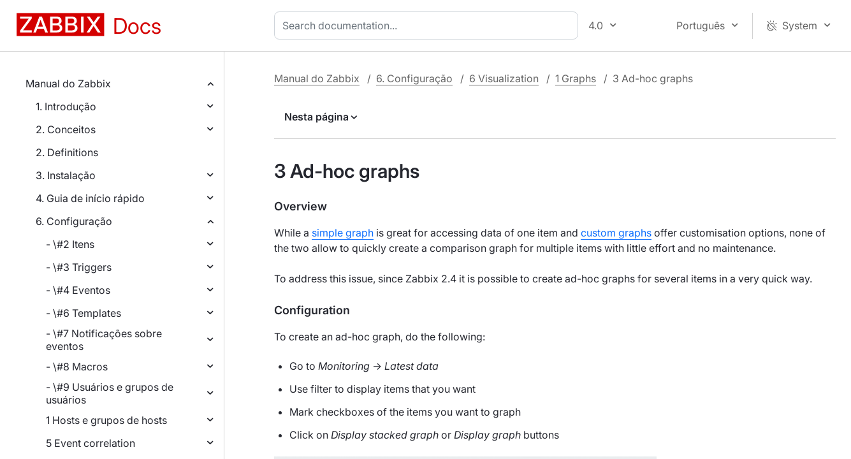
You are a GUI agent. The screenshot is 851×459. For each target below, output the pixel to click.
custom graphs (616, 232)
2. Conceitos (66, 129)
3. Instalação (66, 175)
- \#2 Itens (70, 244)
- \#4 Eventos (78, 290)
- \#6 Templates (83, 313)
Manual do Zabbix (68, 83)
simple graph (343, 232)
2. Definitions (67, 152)
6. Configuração (74, 221)
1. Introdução (66, 106)
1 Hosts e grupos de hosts (106, 420)
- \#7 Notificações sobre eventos (104, 340)
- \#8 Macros (77, 366)
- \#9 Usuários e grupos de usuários (109, 393)
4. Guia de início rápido (90, 198)
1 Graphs (575, 78)
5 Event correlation (90, 443)
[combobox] (428, 25)
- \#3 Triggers (79, 267)
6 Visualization (504, 78)
